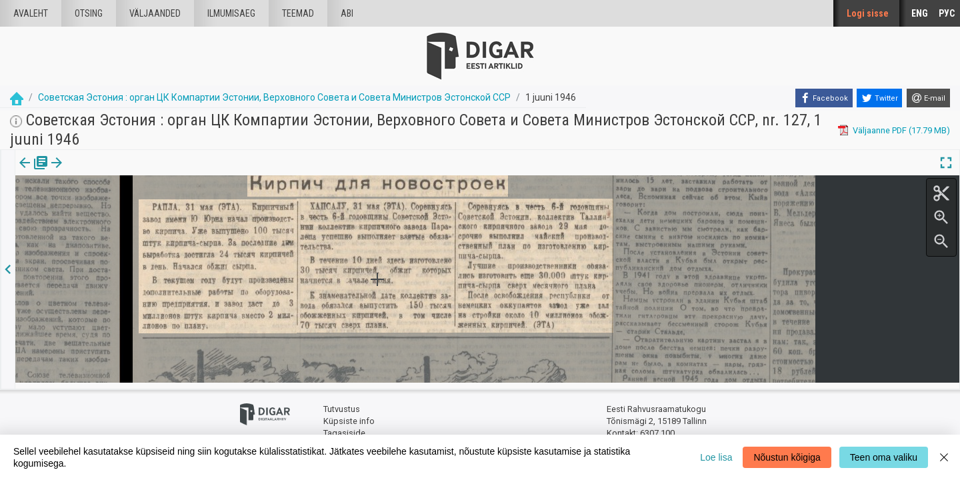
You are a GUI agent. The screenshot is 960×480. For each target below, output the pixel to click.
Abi (347, 13)
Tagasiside (344, 427)
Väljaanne (34, 172)
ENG (919, 13)
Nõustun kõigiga (786, 457)
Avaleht (30, 13)
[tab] (33, 172)
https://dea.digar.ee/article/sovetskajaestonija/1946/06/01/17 (136, 208)
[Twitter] (879, 98)
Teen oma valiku (883, 457)
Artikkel (93, 172)
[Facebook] (824, 98)
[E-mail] (928, 98)
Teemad (298, 13)
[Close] (944, 457)
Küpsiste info (349, 415)
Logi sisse (868, 13)
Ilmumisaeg (231, 13)
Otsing (89, 13)
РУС (947, 13)
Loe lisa (716, 457)
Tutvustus (341, 404)
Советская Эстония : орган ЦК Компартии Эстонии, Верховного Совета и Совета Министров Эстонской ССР (274, 97)
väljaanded (155, 13)
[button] (114, 172)
